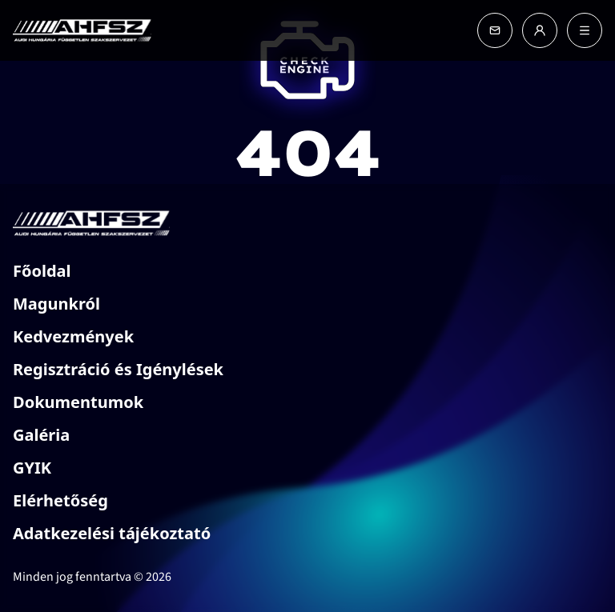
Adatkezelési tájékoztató (112, 533)
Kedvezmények (73, 336)
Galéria (41, 434)
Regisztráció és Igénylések (118, 369)
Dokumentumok (78, 402)
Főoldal (42, 270)
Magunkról (56, 303)
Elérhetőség (60, 500)
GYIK (32, 467)
